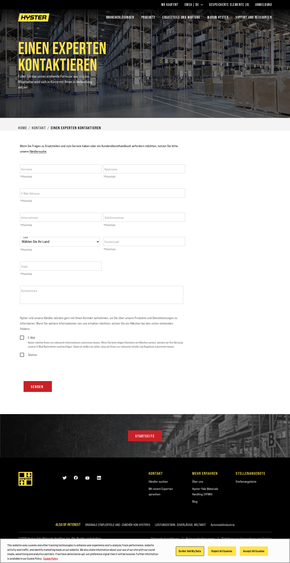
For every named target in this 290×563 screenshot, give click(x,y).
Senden (38, 386)
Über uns (197, 481)
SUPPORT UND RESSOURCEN (254, 17)
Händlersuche (37, 151)
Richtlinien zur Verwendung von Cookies (247, 538)
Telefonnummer (114, 217)
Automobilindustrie (223, 525)
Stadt (24, 266)
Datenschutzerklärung (165, 538)
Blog (195, 501)
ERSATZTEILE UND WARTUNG (181, 17)
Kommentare (29, 291)
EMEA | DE (194, 5)
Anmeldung (263, 5)
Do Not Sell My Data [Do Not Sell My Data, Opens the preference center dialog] (190, 552)
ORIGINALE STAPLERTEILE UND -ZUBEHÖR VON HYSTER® (117, 525)
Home (22, 128)
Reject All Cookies (221, 552)
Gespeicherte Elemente (229, 5)
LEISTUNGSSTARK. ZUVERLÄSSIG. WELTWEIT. (180, 525)
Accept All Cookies (253, 552)
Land (25, 237)
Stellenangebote (246, 481)
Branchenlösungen (120, 17)
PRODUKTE (148, 17)
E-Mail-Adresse (30, 193)
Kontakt (39, 128)
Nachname (110, 169)
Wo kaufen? (170, 5)
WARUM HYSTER (217, 17)
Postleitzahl (111, 242)
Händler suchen (158, 481)
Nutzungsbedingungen (200, 538)
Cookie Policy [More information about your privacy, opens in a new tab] (50, 560)
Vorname (26, 169)
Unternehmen (29, 217)
